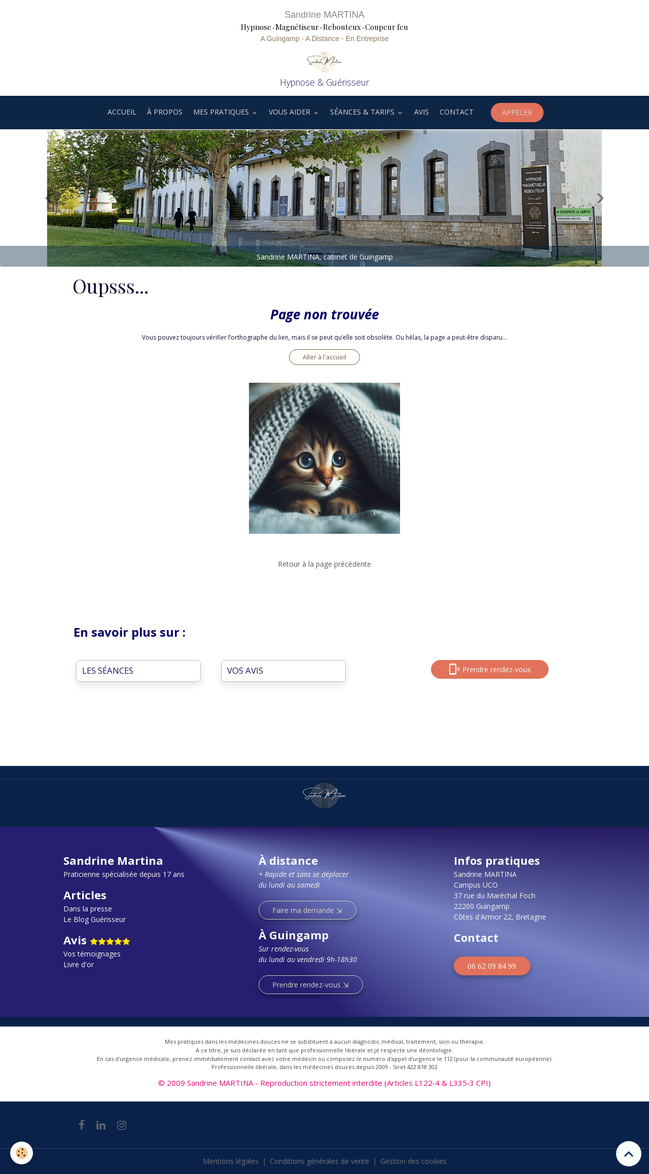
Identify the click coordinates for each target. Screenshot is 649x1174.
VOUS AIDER (290, 112)
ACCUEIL (120, 112)
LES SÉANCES (107, 671)
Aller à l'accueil (324, 357)
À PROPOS (165, 112)
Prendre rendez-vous (490, 669)
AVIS (421, 112)
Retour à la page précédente (324, 564)
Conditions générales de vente (319, 1161)
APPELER (517, 112)
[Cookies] (21, 1153)
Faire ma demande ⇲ (307, 910)
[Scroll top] (628, 1153)
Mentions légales (231, 1161)
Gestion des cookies (413, 1161)
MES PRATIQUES (222, 112)
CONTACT (457, 112)
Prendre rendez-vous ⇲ (310, 984)
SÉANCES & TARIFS (363, 112)
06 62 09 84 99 (491, 966)
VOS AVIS (245, 671)
